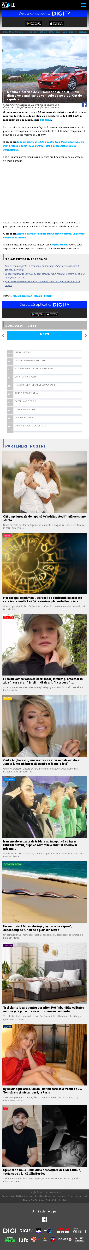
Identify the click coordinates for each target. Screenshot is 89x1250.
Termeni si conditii (10, 1196)
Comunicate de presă (77, 1196)
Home (4, 32)
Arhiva (41, 1200)
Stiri (11, 32)
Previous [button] (3, 335)
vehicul (48, 295)
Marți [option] (44, 336)
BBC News (45, 119)
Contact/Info (51, 1200)
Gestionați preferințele (56, 1196)
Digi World (8, 5)
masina (38, 295)
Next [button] (85, 335)
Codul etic (63, 1200)
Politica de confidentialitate (32, 1196)
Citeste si (19, 32)
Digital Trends (59, 244)
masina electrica (22, 295)
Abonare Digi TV (30, 1200)
